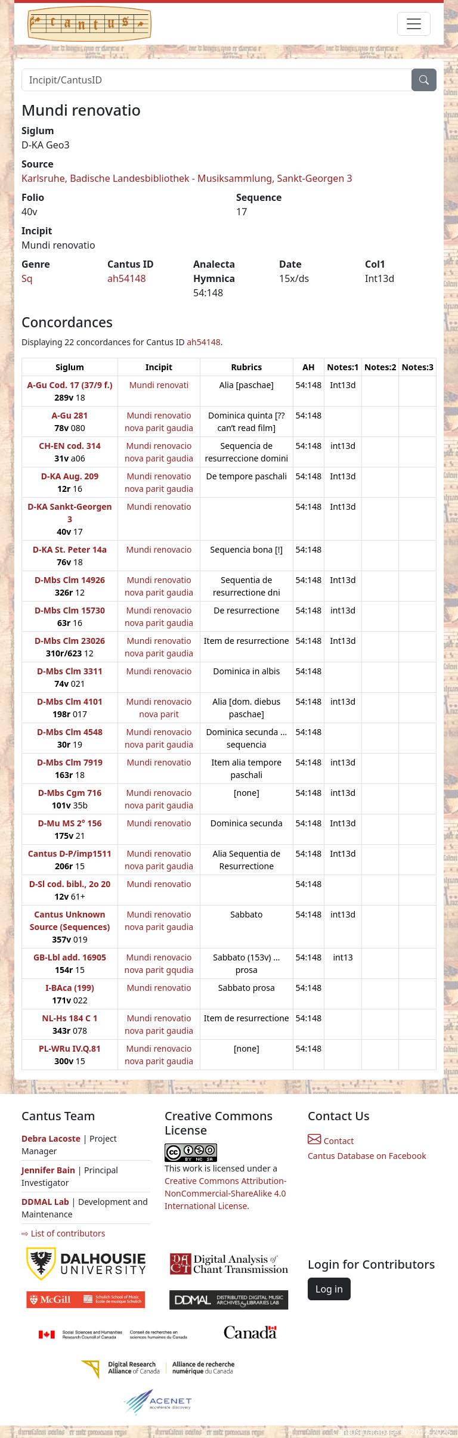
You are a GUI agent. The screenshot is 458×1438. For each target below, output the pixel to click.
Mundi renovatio (158, 506)
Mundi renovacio (159, 549)
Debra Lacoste (51, 1138)
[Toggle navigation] (414, 24)
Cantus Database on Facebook (367, 1155)
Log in (329, 1289)
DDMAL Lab (45, 1201)
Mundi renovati (159, 385)
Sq (27, 278)
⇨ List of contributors (63, 1233)
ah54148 (126, 278)
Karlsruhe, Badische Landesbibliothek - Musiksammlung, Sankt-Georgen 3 (186, 178)
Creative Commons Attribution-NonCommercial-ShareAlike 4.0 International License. (225, 1193)
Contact (331, 1140)
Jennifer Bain (49, 1170)
